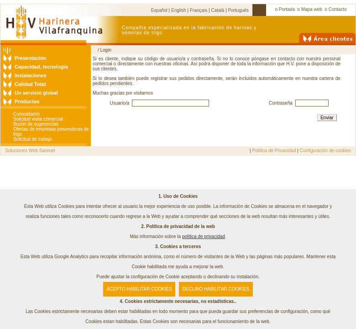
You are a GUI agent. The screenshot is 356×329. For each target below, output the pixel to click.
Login (105, 50)
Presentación (30, 58)
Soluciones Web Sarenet (30, 150)
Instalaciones (31, 75)
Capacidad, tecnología (41, 66)
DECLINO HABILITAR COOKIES (216, 289)
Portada (287, 9)
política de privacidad (203, 236)
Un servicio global (36, 93)
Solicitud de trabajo (32, 139)
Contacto (338, 9)
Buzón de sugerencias (35, 124)
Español (159, 10)
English (178, 10)
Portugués (238, 10)
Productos (27, 101)
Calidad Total (30, 84)
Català (217, 10)
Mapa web (311, 9)
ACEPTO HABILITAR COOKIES (139, 289)
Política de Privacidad (274, 150)
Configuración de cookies (325, 150)
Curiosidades (26, 114)
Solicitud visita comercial (38, 119)
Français (198, 10)
